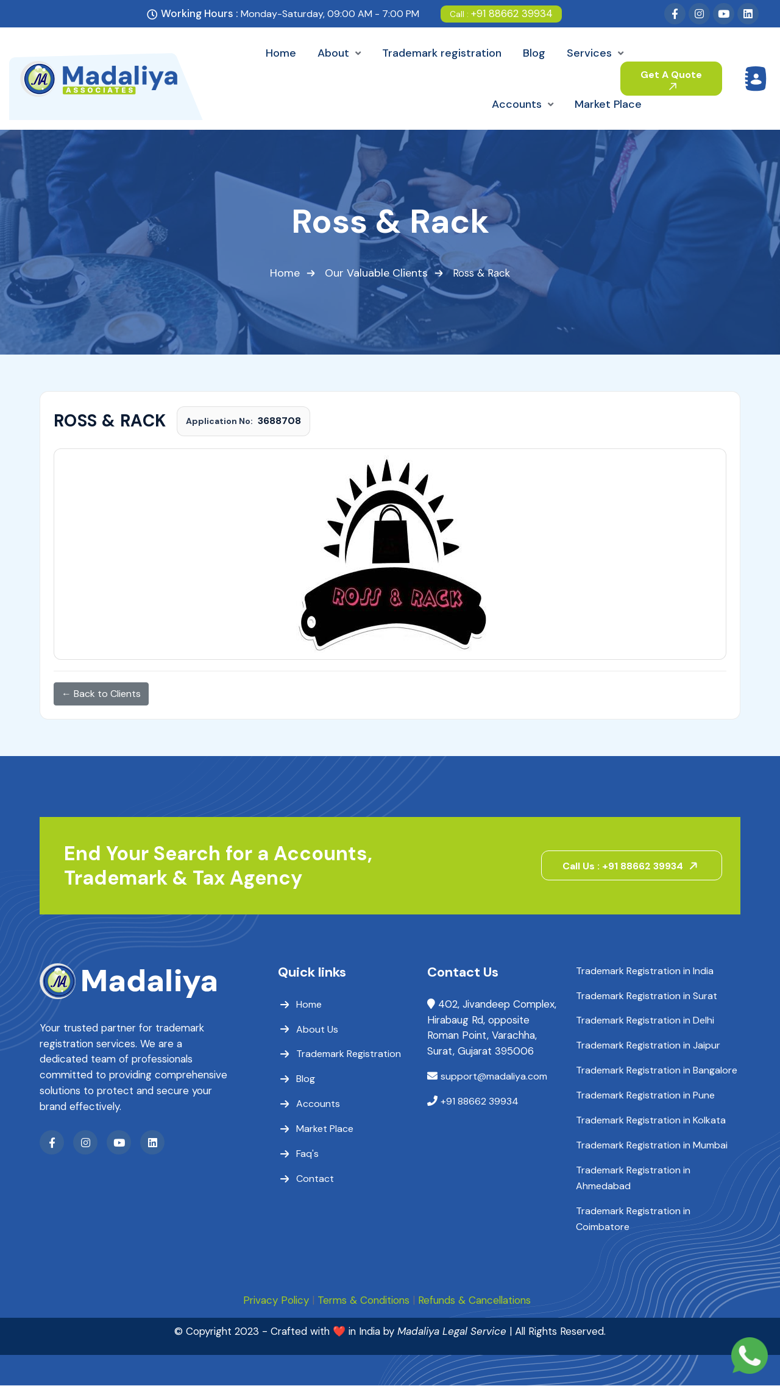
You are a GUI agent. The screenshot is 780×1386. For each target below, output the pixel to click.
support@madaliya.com (494, 1077)
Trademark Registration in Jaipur (648, 1045)
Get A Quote (671, 79)
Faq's (307, 1154)
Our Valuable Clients (376, 273)
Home (285, 273)
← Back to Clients (101, 693)
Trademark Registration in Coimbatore (633, 1219)
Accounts (318, 1104)
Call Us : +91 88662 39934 (632, 866)
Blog (305, 1079)
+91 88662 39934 (501, 13)
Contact (315, 1179)
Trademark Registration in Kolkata (651, 1120)
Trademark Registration (348, 1054)
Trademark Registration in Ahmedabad (633, 1178)
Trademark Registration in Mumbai (652, 1145)
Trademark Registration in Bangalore (656, 1070)
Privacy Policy (273, 1301)
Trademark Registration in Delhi (645, 1020)
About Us (317, 1029)
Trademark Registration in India (645, 970)
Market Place (324, 1129)
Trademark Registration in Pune (645, 1095)
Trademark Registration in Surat (646, 995)
